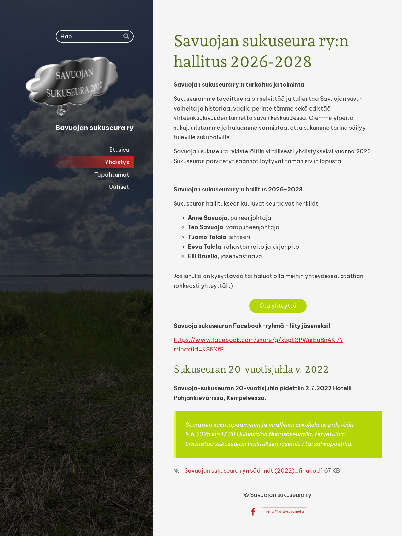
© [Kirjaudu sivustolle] (247, 495)
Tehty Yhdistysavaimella (285, 512)
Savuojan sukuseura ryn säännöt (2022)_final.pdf (253, 470)
